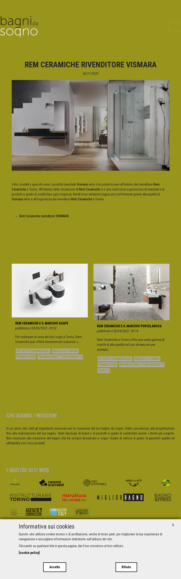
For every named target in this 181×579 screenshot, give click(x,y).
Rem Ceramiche (89, 189)
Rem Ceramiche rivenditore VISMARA (44, 216)
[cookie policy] (29, 553)
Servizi (103, 370)
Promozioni (25, 357)
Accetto (54, 567)
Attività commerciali (33, 351)
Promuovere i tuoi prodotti (60, 357)
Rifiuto (126, 567)
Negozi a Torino (65, 351)
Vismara (82, 184)
